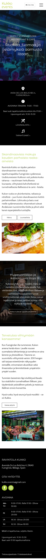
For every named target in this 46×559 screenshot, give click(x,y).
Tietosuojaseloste (9, 554)
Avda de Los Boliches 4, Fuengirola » (23, 94)
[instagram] (11, 488)
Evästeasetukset (25, 554)
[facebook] (4, 488)
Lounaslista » (23, 125)
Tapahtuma (22, 135)
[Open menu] (41, 5)
